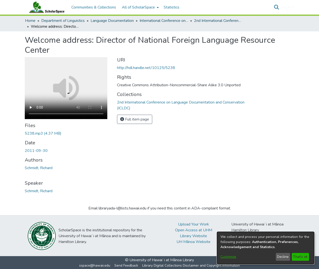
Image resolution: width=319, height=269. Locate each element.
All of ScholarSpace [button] (138, 7)
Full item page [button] (134, 119)
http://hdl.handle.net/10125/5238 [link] (146, 67)
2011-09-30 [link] (36, 150)
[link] (43, 133)
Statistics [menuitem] (171, 7)
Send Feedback (126, 265)
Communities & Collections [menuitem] (93, 7)
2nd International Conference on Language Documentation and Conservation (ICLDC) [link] (218, 20)
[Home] (46, 7)
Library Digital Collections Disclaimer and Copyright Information (191, 265)
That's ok (300, 256)
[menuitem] (140, 7)
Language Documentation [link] (112, 20)
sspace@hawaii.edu (94, 265)
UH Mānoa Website (193, 241)
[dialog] (265, 248)
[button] (276, 7)
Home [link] (30, 20)
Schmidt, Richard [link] (38, 168)
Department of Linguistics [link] (63, 20)
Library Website (193, 236)
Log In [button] (286, 7)
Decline (283, 256)
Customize (228, 256)
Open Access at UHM (193, 230)
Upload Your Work (193, 224)
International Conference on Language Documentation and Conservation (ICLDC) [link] (164, 20)
